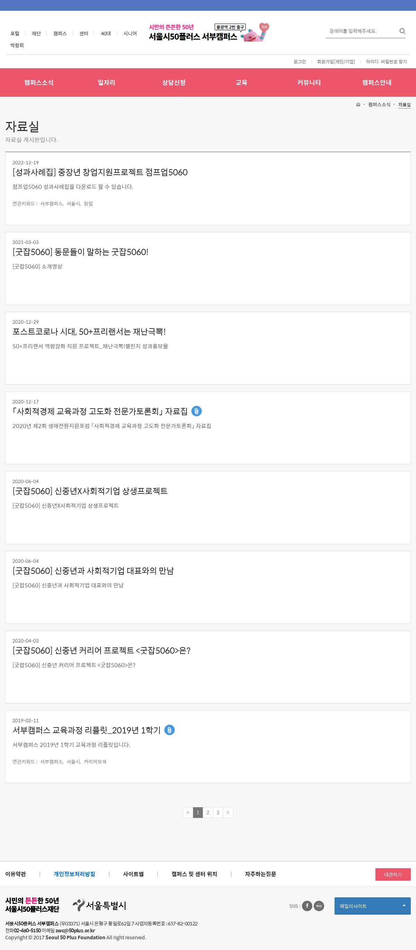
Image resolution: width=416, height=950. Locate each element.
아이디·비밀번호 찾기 (386, 61)
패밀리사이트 (373, 908)
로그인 (300, 61)
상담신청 (174, 82)
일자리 (106, 82)
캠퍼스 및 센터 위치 (194, 874)
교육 (242, 82)
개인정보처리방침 (74, 874)
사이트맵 (133, 874)
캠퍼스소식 (39, 82)
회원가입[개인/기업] (336, 61)
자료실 (404, 105)
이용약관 (15, 874)
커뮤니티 (309, 82)
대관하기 (393, 874)
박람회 (17, 45)
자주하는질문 (260, 874)
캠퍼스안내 (377, 82)
